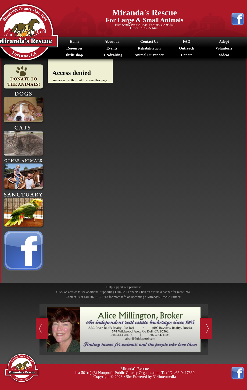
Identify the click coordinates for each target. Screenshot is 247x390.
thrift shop (74, 55)
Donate (186, 55)
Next (206, 328)
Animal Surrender (149, 55)
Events (111, 48)
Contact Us (149, 41)
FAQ (186, 41)
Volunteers (224, 48)
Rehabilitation (149, 48)
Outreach (186, 48)
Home (74, 41)
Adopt (224, 41)
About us (112, 41)
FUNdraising (111, 55)
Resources (74, 48)
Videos (224, 55)
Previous (42, 328)
